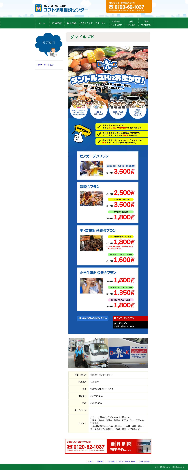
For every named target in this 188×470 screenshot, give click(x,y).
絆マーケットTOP (45, 65)
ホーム (90, 461)
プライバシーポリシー (127, 461)
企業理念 (100, 461)
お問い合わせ (144, 461)
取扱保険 (111, 461)
